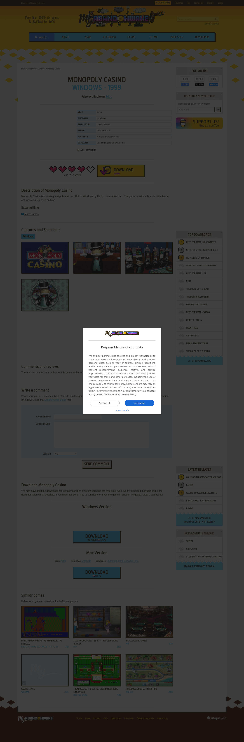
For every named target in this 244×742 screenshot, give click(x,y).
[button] (122, 410)
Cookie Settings (112, 394)
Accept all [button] (139, 402)
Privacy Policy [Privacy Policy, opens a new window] (129, 394)
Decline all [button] (104, 403)
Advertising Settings (109, 390)
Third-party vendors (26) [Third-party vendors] (119, 373)
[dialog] (122, 371)
